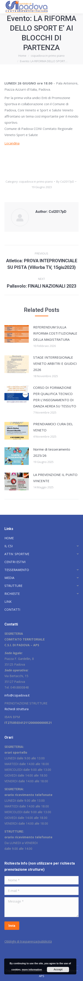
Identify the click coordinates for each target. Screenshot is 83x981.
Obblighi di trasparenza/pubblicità (28, 941)
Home (22, 56)
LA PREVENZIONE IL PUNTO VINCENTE (55, 477)
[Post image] (16, 334)
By (65, 181)
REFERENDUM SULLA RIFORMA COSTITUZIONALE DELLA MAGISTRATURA (55, 333)
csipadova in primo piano (48, 56)
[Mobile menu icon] (76, 6)
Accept (58, 969)
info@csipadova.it (17, 695)
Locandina (11, 143)
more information (32, 969)
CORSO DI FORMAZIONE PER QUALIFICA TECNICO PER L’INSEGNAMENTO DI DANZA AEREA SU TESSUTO (54, 396)
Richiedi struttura (16, 709)
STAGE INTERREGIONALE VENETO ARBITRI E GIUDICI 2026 (55, 363)
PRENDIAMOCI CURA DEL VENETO (53, 427)
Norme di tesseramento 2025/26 (51, 452)
